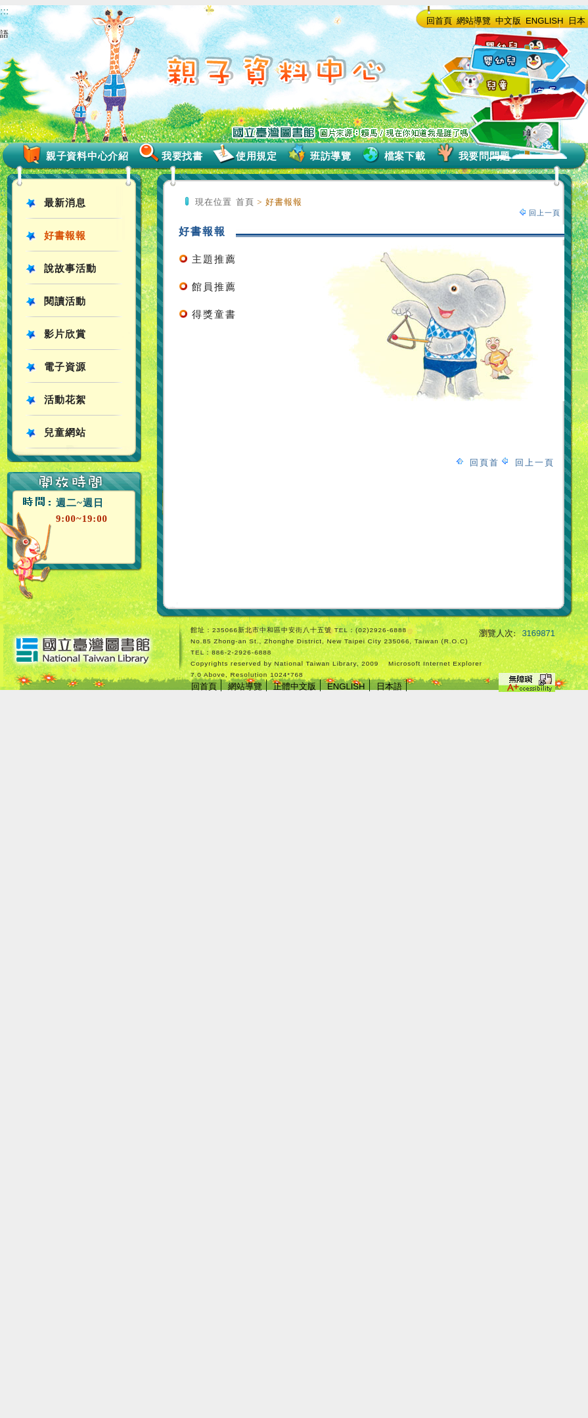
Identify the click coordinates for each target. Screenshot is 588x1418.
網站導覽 (474, 21)
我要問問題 (484, 156)
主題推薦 (214, 259)
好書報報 (65, 235)
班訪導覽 (330, 156)
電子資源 (65, 367)
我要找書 (182, 156)
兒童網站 (65, 432)
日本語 (389, 686)
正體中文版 (294, 686)
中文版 (508, 21)
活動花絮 (65, 400)
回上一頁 (544, 213)
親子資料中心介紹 (87, 156)
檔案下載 (405, 156)
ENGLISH (545, 21)
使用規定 (256, 156)
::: (4, 10)
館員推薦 (214, 287)
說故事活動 (70, 268)
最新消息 (65, 203)
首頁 (245, 202)
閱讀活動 (65, 301)
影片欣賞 (65, 334)
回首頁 (439, 21)
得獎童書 (214, 314)
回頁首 (484, 462)
